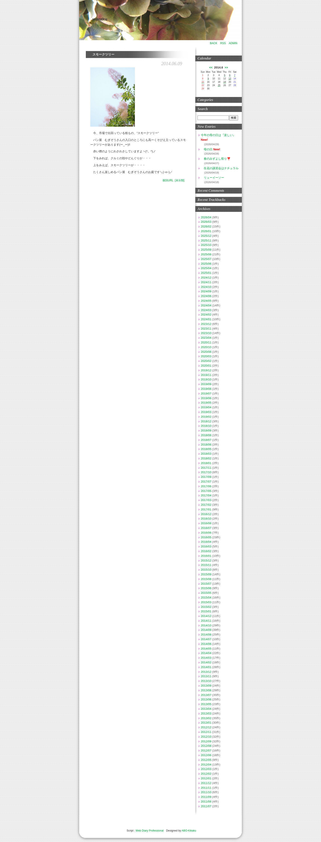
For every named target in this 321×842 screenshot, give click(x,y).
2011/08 (206, 801)
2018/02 (206, 458)
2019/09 (206, 384)
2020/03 (206, 356)
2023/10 (206, 333)
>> (226, 67)
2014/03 (206, 657)
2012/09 (206, 741)
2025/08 (206, 254)
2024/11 (206, 282)
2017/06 (206, 486)
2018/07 (206, 440)
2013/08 (206, 690)
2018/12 (206, 421)
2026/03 (206, 221)
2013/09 (206, 685)
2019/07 (206, 393)
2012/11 (206, 732)
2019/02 (206, 416)
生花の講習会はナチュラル (220, 168)
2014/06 (206, 644)
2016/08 (206, 523)
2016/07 (206, 528)
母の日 (206, 149)
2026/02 (206, 226)
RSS (223, 43)
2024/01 (206, 319)
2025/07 (206, 259)
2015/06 (206, 588)
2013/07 (206, 695)
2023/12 (206, 324)
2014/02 (206, 662)
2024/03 (206, 310)
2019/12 (206, 370)
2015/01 (206, 611)
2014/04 (206, 653)
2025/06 (206, 263)
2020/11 (206, 342)
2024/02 (206, 314)
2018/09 (206, 430)
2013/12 (206, 671)
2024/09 (206, 291)
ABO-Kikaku (189, 830)
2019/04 (206, 407)
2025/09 (206, 249)
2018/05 (206, 449)
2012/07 (206, 750)
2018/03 (206, 453)
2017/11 (206, 467)
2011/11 (206, 787)
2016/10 (206, 518)
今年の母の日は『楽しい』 (218, 135)
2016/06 (206, 532)
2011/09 (206, 797)
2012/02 (206, 773)
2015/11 (206, 565)
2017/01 (206, 509)
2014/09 (206, 630)
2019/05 (206, 402)
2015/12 (206, 560)
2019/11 (206, 375)
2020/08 (206, 351)
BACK (213, 43)
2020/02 (206, 361)
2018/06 (206, 444)
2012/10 (206, 736)
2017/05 (206, 491)
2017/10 (206, 472)
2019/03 (206, 412)
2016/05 (206, 537)
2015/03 (206, 602)
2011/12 (206, 783)
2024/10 (206, 287)
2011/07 (206, 806)
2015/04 (206, 597)
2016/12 (206, 514)
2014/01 (206, 667)
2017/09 (206, 477)
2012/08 (206, 745)
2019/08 (206, 388)
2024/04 (206, 305)
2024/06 (206, 296)
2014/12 (206, 616)
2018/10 (206, 425)
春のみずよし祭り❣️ (215, 158)
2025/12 (206, 235)
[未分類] (179, 180)
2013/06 (206, 699)
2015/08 (206, 579)
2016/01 (206, 555)
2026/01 (206, 231)
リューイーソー (212, 177)
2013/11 (206, 676)
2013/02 (206, 718)
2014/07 (206, 639)
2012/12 (206, 727)
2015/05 (206, 592)
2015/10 (206, 569)
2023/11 (206, 328)
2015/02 (206, 607)
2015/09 (206, 574)
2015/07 (206, 583)
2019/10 (206, 379)
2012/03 (206, 769)
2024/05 (206, 300)
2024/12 (206, 277)
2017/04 (206, 495)
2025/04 (206, 268)
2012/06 (206, 755)
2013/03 (206, 713)
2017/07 (206, 481)
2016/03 (206, 546)
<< (210, 67)
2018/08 (206, 435)
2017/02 (206, 504)
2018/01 (206, 463)
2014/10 (206, 625)
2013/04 (206, 708)
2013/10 (206, 681)
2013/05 (206, 704)
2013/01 (206, 722)
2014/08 (206, 634)
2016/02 (206, 551)
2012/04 (206, 764)
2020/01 (206, 365)
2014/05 (206, 648)
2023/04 (206, 337)
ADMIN (233, 43)
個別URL (168, 180)
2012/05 (206, 760)
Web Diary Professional (150, 830)
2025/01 (206, 272)
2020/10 (206, 347)
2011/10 (206, 792)
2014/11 (206, 620)
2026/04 (206, 217)
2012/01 (206, 778)
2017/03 (206, 500)
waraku (100, 19)
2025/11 (206, 240)
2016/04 (206, 541)
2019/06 (206, 398)
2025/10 (206, 245)
